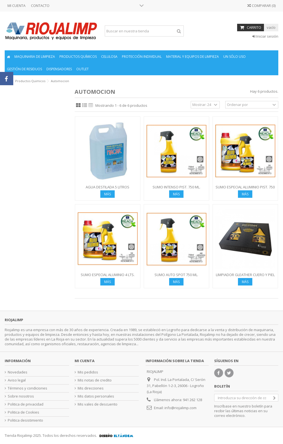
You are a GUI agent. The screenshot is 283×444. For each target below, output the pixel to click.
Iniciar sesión (265, 36)
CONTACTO (40, 5)
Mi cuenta (85, 360)
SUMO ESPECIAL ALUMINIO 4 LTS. (108, 274)
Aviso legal (17, 380)
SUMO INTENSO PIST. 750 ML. (176, 187)
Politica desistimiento (25, 420)
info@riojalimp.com (180, 407)
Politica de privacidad (25, 404)
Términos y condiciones (27, 388)
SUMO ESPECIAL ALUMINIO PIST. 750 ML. (245, 189)
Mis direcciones (91, 388)
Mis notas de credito (95, 380)
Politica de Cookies (23, 412)
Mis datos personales (96, 396)
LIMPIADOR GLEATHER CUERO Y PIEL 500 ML (245, 277)
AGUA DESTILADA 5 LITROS (107, 187)
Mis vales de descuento (97, 404)
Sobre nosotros (21, 396)
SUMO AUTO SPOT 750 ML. (176, 274)
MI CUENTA (16, 5)
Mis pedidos (88, 372)
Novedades (17, 372)
